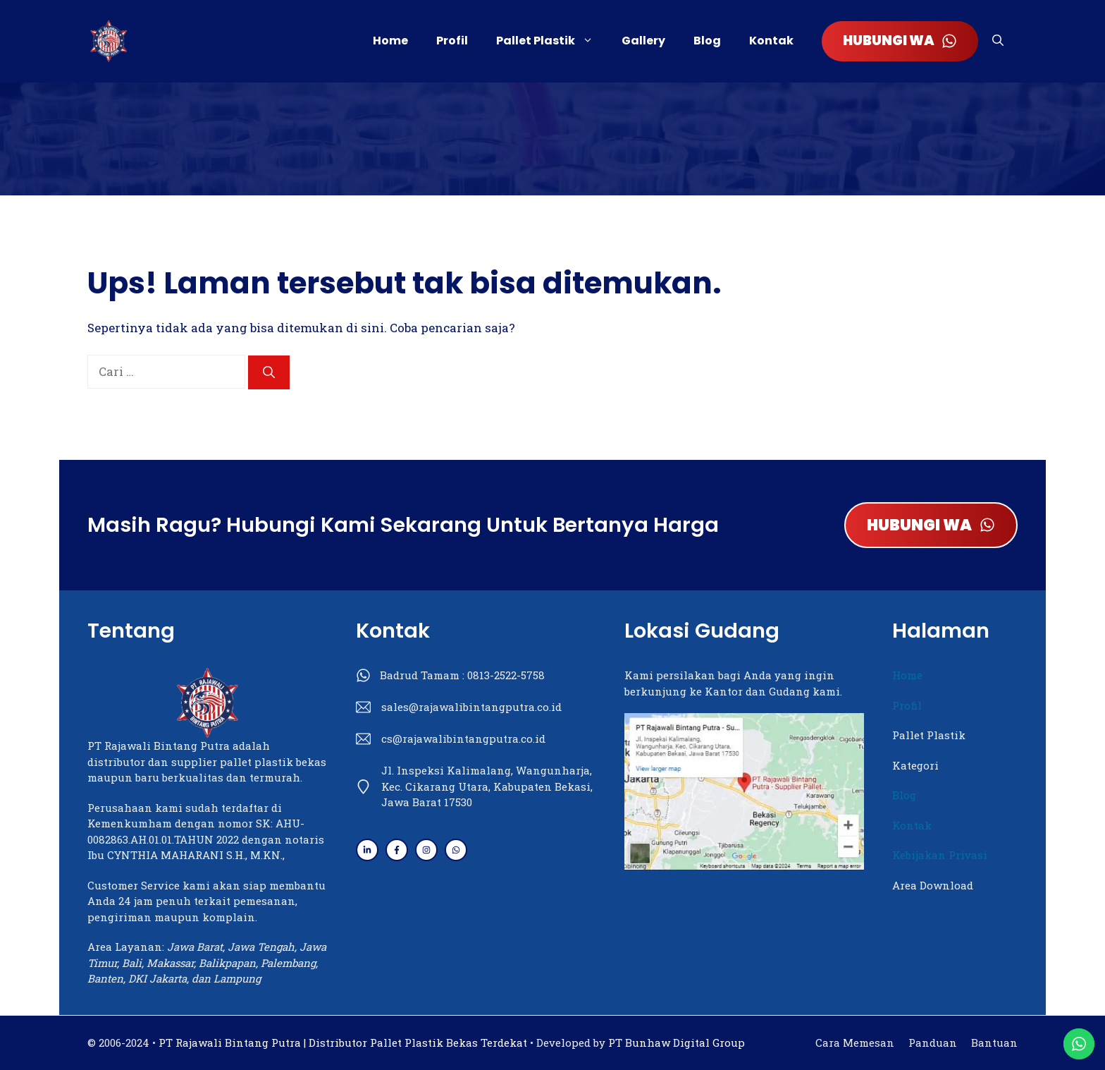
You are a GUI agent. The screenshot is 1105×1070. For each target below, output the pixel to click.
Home (390, 40)
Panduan (932, 1042)
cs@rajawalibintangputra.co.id (463, 738)
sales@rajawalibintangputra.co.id (471, 707)
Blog (707, 40)
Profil (452, 40)
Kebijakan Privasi (939, 855)
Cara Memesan (854, 1042)
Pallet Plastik (551, 41)
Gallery (643, 40)
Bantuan (994, 1042)
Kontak (771, 40)
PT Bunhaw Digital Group (676, 1042)
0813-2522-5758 (506, 675)
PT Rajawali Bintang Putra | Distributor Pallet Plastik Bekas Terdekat (343, 1042)
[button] (998, 41)
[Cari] (269, 372)
